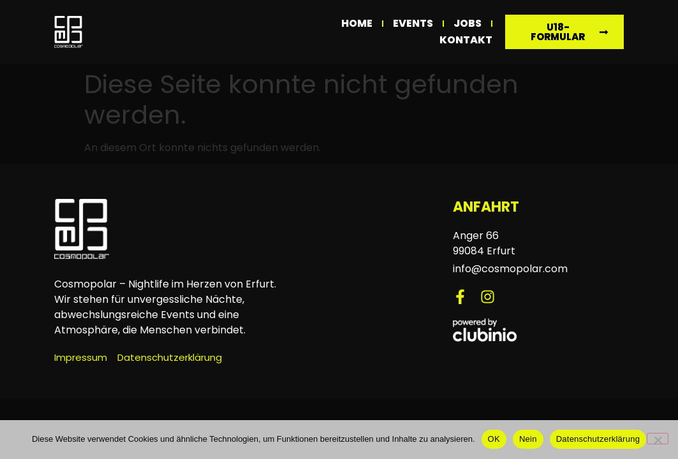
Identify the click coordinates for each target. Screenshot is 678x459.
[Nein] (657, 438)
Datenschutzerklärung (598, 439)
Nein (528, 439)
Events (413, 23)
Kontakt (465, 40)
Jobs (467, 23)
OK (494, 439)
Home (356, 23)
